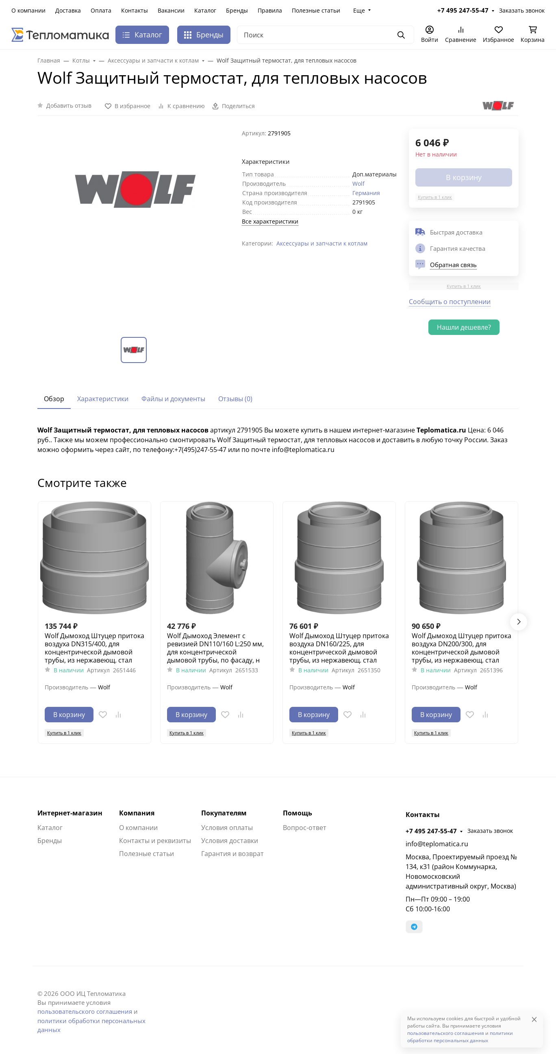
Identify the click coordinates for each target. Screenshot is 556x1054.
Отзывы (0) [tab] (235, 398)
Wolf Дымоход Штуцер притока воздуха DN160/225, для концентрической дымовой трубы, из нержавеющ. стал (339, 648)
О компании (28, 10)
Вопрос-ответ (304, 827)
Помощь (297, 813)
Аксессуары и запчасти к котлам (321, 243)
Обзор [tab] (54, 398)
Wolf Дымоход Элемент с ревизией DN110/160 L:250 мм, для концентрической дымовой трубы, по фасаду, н (215, 648)
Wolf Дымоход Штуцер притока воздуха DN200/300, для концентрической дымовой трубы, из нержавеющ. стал (461, 648)
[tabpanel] (278, 439)
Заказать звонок (522, 10)
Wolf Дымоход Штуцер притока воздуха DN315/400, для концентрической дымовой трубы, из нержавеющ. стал (94, 648)
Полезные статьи (316, 10)
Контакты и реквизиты (155, 840)
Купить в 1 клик (435, 197)
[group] (134, 226)
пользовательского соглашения (84, 1011)
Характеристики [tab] (102, 398)
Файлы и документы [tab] (173, 398)
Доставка (68, 10)
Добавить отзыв (68, 105)
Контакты (134, 10)
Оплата (101, 10)
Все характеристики (270, 221)
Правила (270, 10)
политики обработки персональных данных (460, 1037)
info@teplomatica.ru (437, 843)
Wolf (358, 183)
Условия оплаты (227, 827)
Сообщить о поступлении (450, 301)
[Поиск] (325, 35)
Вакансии (171, 10)
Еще (359, 10)
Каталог (205, 10)
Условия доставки (229, 840)
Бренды (237, 10)
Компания (136, 813)
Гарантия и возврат (232, 853)
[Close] (534, 1019)
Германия (366, 193)
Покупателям (224, 813)
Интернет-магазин (69, 813)
